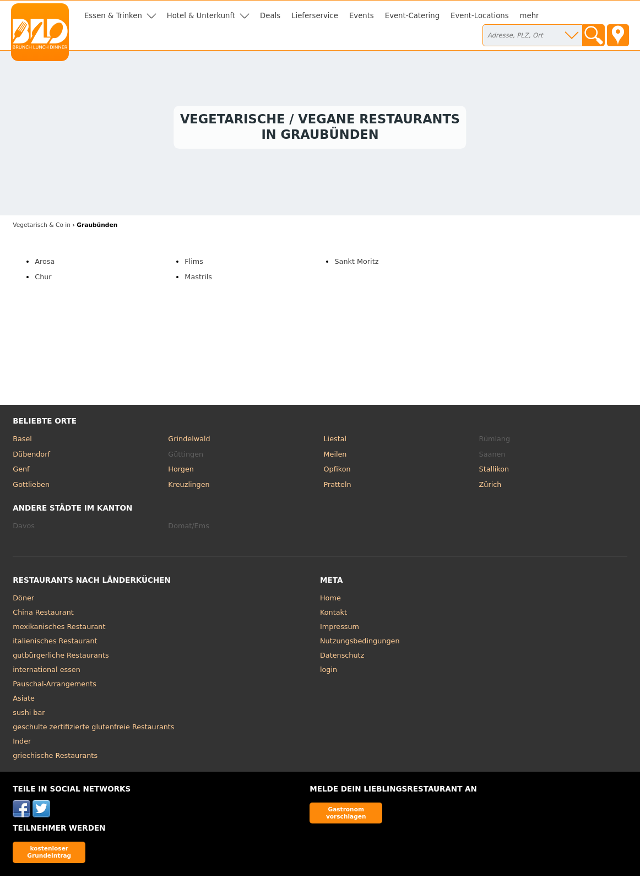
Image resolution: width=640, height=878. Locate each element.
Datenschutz (342, 657)
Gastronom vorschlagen (346, 815)
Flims (194, 263)
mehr (529, 16)
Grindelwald (189, 441)
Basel (22, 441)
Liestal (334, 441)
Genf (21, 471)
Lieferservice (314, 16)
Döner (23, 600)
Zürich (490, 487)
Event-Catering (412, 16)
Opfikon (336, 471)
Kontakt (333, 614)
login (328, 672)
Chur (43, 279)
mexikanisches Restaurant (59, 629)
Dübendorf (31, 456)
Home (330, 600)
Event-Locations (480, 16)
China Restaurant (43, 614)
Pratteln (337, 487)
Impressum (339, 629)
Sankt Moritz (356, 263)
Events (361, 16)
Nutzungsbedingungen (360, 643)
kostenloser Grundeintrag (49, 854)
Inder (22, 743)
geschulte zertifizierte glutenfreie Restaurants (93, 729)
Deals (270, 16)
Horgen (181, 471)
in (41, 227)
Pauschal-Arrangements (54, 686)
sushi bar (29, 715)
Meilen (334, 456)
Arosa (45, 263)
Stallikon (494, 471)
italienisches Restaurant (55, 643)
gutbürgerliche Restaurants (61, 657)
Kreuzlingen (188, 487)
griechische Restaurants (55, 758)
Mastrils (198, 279)
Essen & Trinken (113, 16)
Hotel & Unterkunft (201, 16)
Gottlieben (31, 487)
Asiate (24, 700)
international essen (46, 672)
